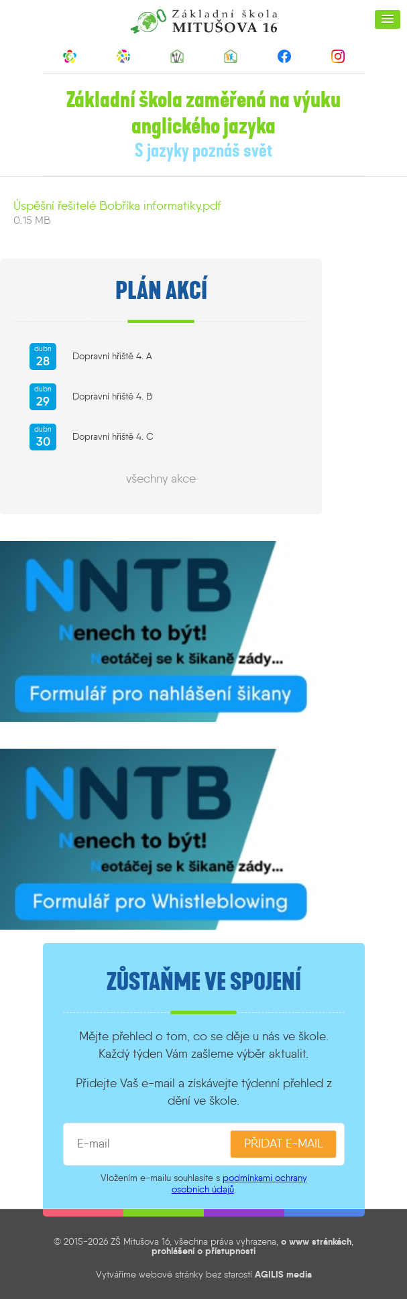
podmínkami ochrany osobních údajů (239, 1183)
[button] (387, 19)
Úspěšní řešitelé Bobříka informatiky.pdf (117, 205)
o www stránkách (316, 1241)
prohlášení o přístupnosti (203, 1251)
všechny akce (161, 478)
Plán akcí (161, 291)
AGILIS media (283, 1274)
